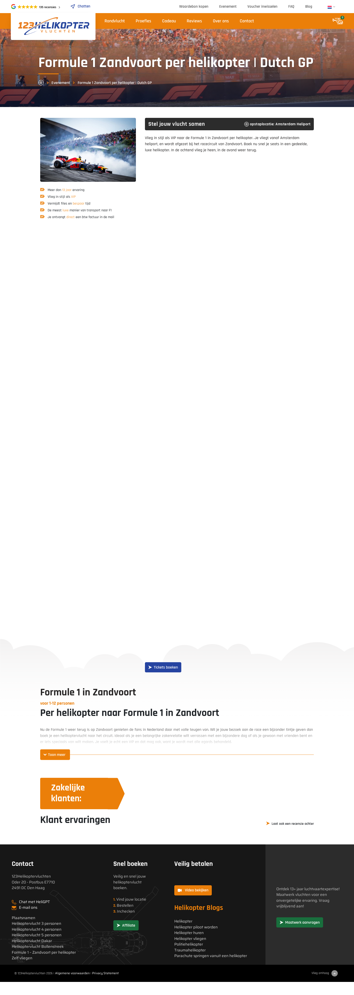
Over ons (221, 21)
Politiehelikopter (188, 944)
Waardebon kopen (193, 6)
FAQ (291, 6)
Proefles (143, 21)
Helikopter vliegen (190, 938)
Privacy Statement (105, 973)
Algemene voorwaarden (72, 973)
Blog (308, 6)
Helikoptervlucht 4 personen (36, 929)
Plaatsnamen (23, 918)
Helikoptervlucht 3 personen (36, 923)
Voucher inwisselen (262, 6)
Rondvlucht (115, 21)
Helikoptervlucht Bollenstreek (38, 946)
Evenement (228, 6)
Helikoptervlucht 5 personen (36, 935)
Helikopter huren (189, 933)
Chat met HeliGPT (34, 902)
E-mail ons (28, 907)
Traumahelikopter (190, 950)
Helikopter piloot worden (196, 927)
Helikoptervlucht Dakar (32, 941)
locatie (140, 899)
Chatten (80, 6)
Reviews (194, 21)
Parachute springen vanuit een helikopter (210, 956)
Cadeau (169, 21)
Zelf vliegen (22, 958)
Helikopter (183, 921)
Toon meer (56, 754)
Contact (247, 21)
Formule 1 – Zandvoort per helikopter (44, 952)
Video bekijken (193, 890)
